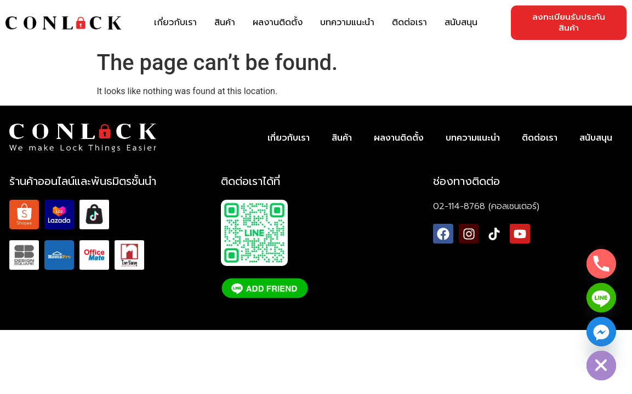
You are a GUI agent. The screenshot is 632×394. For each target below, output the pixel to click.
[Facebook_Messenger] (601, 331)
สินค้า (224, 22)
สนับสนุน (461, 22)
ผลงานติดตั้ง (278, 22)
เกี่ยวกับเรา (175, 22)
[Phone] (601, 264)
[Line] (601, 297)
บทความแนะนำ (347, 22)
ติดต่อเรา (409, 22)
